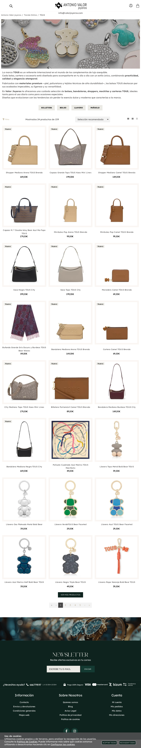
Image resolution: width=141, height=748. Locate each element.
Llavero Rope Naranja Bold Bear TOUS (116, 582)
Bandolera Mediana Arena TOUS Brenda (70, 349)
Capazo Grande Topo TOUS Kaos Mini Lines (70, 172)
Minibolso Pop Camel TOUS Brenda (117, 232)
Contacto (24, 702)
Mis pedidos (117, 706)
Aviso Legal (70, 710)
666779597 (35, 685)
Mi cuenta (117, 702)
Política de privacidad (70, 715)
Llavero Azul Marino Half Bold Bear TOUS (24, 582)
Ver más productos (70, 595)
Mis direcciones (116, 715)
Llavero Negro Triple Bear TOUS (70, 582)
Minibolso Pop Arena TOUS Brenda (70, 232)
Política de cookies (70, 719)
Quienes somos (70, 702)
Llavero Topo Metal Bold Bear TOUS (117, 467)
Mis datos (117, 710)
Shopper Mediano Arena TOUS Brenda (24, 172)
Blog (70, 706)
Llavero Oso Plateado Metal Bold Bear (24, 524)
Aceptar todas (109, 743)
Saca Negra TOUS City (24, 290)
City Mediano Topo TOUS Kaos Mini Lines (24, 407)
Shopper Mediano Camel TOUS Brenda (116, 172)
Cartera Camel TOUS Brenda (116, 349)
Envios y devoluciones (24, 706)
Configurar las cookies (63, 744)
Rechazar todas (127, 743)
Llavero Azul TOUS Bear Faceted (116, 524)
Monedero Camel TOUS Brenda (117, 290)
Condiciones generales (24, 710)
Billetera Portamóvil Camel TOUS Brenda (70, 407)
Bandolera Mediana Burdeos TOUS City (117, 407)
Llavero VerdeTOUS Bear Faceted (71, 524)
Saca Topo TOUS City (70, 290)
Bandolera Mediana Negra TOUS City (24, 467)
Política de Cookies (27, 741)
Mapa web (24, 715)
